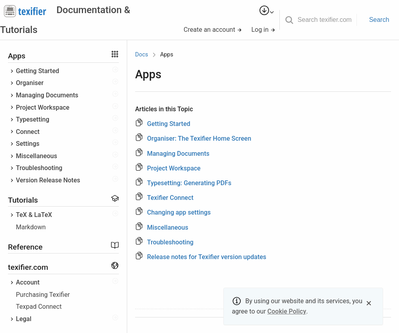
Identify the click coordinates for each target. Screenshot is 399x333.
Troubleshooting (39, 168)
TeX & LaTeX (34, 215)
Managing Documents (47, 95)
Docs (141, 54)
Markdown (31, 227)
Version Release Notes (48, 180)
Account (28, 282)
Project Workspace (43, 107)
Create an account (213, 29)
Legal (23, 319)
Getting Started (37, 71)
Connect (28, 132)
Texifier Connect (170, 197)
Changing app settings (179, 212)
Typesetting (32, 119)
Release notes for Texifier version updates (206, 257)
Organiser (30, 83)
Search (379, 19)
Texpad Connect (39, 306)
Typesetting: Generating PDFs (189, 183)
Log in (263, 29)
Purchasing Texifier (43, 294)
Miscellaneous (36, 156)
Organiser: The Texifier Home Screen (199, 138)
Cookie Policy (286, 311)
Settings (27, 143)
